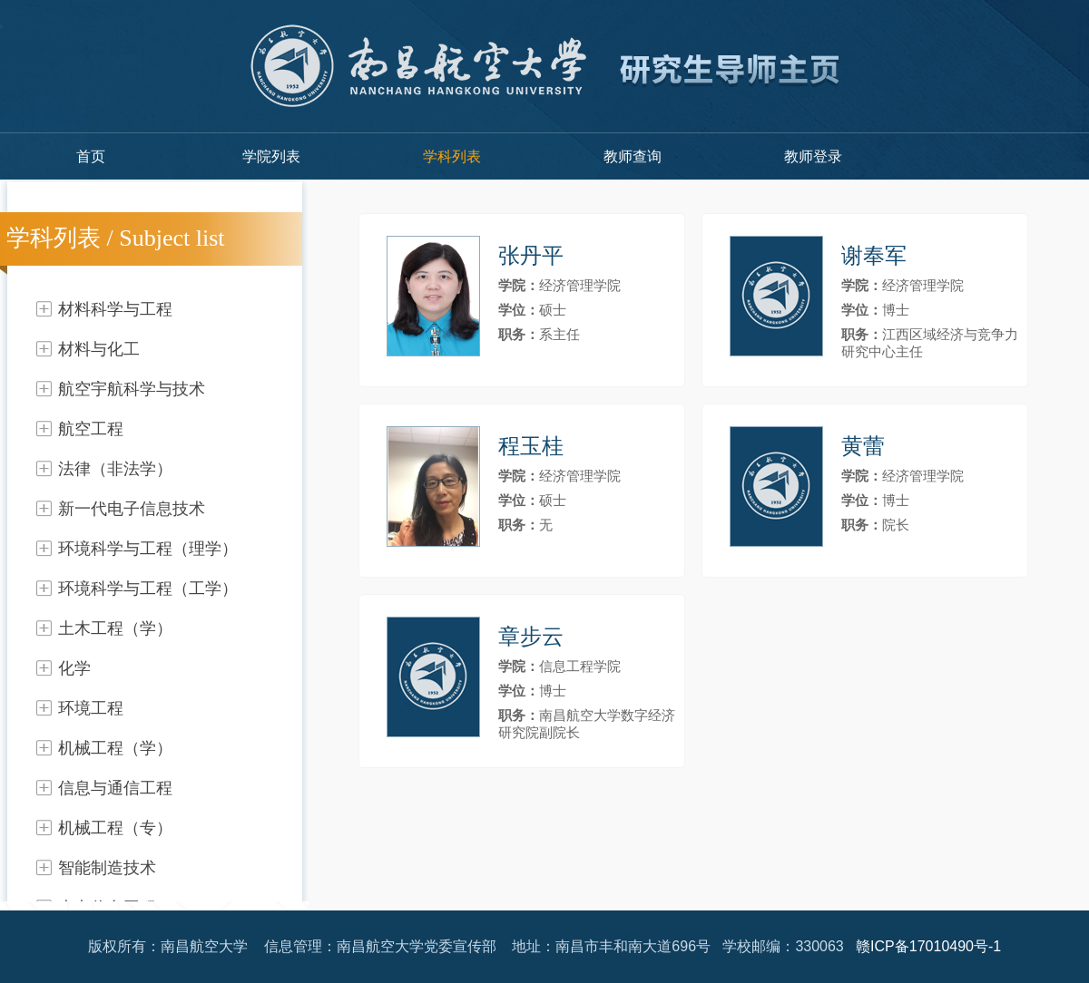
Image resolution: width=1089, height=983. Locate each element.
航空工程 (90, 429)
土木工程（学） (115, 628)
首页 (90, 156)
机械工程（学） (115, 748)
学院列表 (271, 156)
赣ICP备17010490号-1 (928, 946)
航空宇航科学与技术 (131, 389)
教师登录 (813, 156)
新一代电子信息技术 (131, 509)
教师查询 (632, 156)
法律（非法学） (115, 469)
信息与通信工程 (115, 788)
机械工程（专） (115, 828)
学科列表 (452, 156)
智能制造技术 (107, 868)
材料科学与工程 (115, 309)
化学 (74, 668)
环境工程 (90, 708)
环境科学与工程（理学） (148, 549)
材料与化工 (99, 349)
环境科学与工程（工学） (148, 588)
